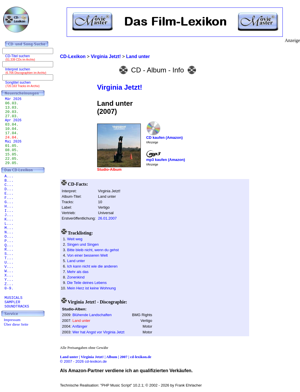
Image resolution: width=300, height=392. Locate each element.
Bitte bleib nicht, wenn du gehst (93, 250)
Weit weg (74, 239)
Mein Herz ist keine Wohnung (91, 288)
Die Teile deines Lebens (87, 282)
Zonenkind (75, 277)
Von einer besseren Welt (87, 255)
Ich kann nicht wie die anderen (92, 266)
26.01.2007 (107, 218)
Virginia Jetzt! (119, 87)
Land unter (76, 261)
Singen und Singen (83, 244)
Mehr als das (77, 272)
